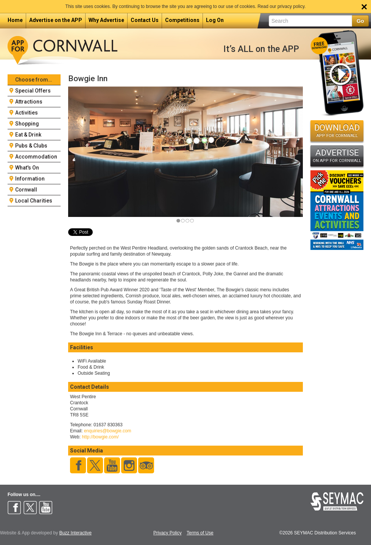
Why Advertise (106, 20)
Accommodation (36, 157)
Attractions (28, 102)
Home (15, 20)
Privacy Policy (167, 533)
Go (360, 21)
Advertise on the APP (55, 20)
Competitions (182, 20)
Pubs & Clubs (31, 146)
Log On (215, 20)
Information (30, 179)
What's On (27, 168)
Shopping (27, 124)
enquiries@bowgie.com (107, 430)
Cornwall (26, 190)
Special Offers (33, 91)
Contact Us (145, 20)
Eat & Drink (28, 135)
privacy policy (290, 6)
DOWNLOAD (336, 130)
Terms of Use (200, 533)
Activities (26, 113)
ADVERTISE (336, 155)
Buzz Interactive (75, 533)
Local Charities (33, 201)
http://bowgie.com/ (100, 437)
